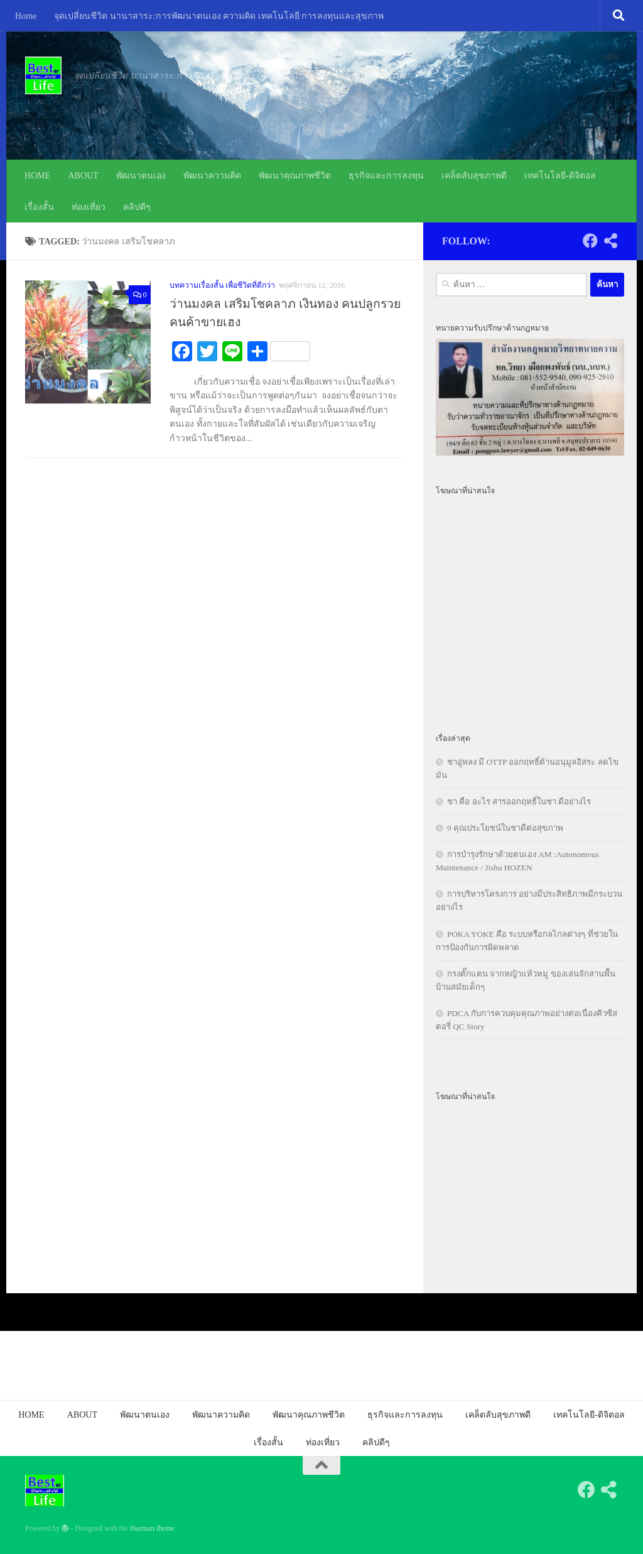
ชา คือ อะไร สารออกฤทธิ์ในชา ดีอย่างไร (519, 801)
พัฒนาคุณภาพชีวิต (295, 175)
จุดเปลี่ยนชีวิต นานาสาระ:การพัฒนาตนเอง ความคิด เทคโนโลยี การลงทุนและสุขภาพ (219, 16)
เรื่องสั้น (39, 207)
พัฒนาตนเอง (141, 175)
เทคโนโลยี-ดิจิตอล (560, 175)
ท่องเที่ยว (88, 207)
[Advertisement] (530, 606)
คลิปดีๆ (137, 207)
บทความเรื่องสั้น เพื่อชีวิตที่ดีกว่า (222, 285)
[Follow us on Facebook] (590, 240)
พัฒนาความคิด (212, 175)
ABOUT (83, 175)
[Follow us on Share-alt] (610, 240)
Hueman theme (152, 1528)
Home (25, 16)
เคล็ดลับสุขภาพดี (474, 175)
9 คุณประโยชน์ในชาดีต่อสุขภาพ (505, 828)
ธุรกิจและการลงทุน (386, 175)
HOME (37, 175)
